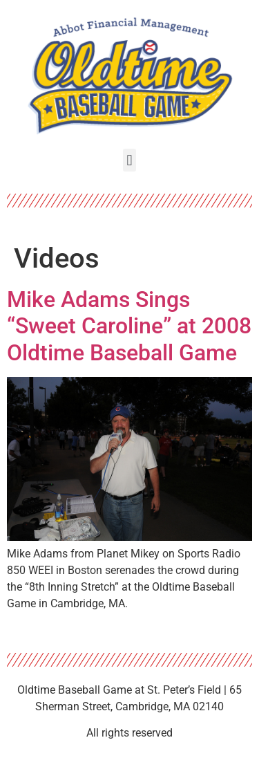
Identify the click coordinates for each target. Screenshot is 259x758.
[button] (129, 160)
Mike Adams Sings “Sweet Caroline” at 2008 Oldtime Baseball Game (129, 326)
